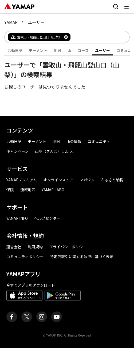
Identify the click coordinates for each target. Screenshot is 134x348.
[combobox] (96, 37)
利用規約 (35, 246)
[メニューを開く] (126, 6)
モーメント (38, 50)
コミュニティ (99, 141)
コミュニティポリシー (25, 256)
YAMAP (11, 22)
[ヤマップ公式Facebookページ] (11, 316)
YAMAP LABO (53, 189)
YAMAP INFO (17, 218)
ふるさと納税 (112, 179)
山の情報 (73, 141)
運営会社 (13, 246)
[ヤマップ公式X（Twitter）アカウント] (26, 316)
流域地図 (27, 189)
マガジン (87, 179)
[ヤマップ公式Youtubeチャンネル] (56, 316)
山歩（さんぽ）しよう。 (55, 151)
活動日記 (14, 50)
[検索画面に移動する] (116, 6)
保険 (10, 189)
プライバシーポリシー (67, 246)
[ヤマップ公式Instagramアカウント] (41, 316)
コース (83, 50)
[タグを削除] (66, 37)
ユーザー (102, 50)
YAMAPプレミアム (21, 179)
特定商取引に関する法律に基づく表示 (81, 256)
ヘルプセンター (47, 218)
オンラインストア (58, 179)
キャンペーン (17, 151)
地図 (57, 50)
